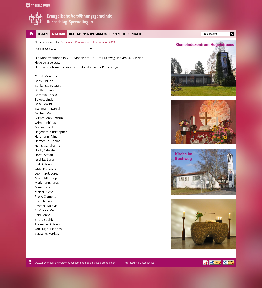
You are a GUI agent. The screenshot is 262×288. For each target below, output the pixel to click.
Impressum (130, 262)
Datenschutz (147, 262)
